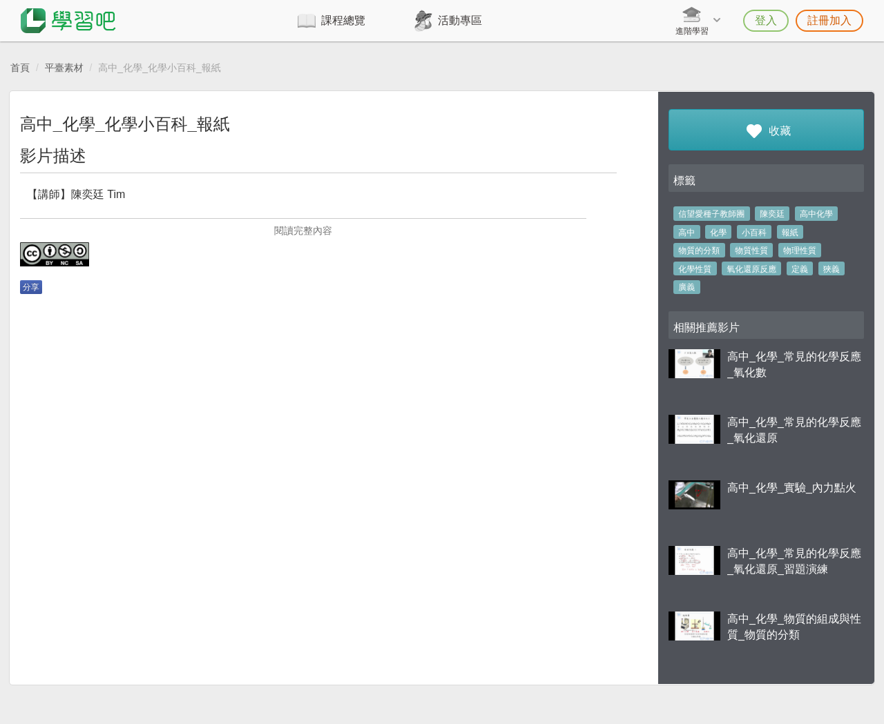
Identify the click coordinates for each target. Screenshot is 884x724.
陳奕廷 (772, 214)
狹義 (831, 269)
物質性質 (751, 250)
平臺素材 (64, 67)
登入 (766, 20)
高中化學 (816, 214)
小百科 (754, 232)
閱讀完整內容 (303, 230)
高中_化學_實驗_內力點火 (791, 487)
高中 (686, 232)
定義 (799, 269)
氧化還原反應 (751, 269)
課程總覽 (343, 20)
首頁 (20, 67)
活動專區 (460, 20)
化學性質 (694, 269)
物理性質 (799, 250)
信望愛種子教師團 (711, 214)
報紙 (790, 232)
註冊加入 (829, 20)
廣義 (686, 287)
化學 (718, 232)
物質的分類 (699, 250)
